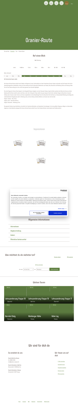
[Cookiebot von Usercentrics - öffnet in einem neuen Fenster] (61, 191)
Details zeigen (61, 208)
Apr (24, 76)
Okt (59, 76)
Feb (13, 76)
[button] (46, 3)
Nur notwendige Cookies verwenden (38, 213)
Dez (71, 76)
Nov (65, 76)
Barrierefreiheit (39, 401)
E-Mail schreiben (61, 361)
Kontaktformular (61, 364)
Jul (42, 76)
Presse (19, 401)
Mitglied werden (46, 401)
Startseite (12, 51)
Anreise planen (61, 370)
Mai (30, 76)
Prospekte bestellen (62, 367)
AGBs (28, 401)
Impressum (24, 401)
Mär (19, 76)
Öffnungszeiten (61, 374)
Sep (53, 76)
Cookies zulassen (58, 213)
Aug (47, 76)
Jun (36, 76)
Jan (7, 76)
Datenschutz (33, 401)
